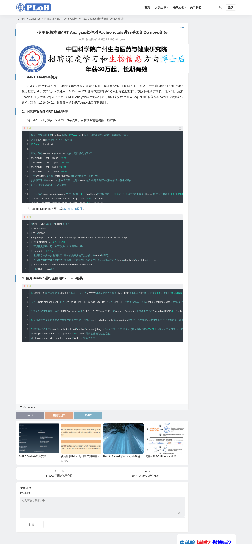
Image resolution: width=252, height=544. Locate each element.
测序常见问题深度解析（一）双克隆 (202, 243)
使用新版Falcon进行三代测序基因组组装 (205, 248)
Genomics (34, 18)
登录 (230, 7)
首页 (23, 18)
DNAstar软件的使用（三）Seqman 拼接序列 (207, 264)
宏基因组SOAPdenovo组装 (151, 451)
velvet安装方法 (190, 270)
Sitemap (174, 536)
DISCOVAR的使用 (192, 254)
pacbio (29, 413)
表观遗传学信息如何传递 (196, 259)
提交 (31, 519)
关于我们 (195, 7)
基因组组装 (55, 413)
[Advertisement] (95, 376)
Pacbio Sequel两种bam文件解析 (115, 451)
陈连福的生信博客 (89, 39)
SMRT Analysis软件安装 (32, 451)
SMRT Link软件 (72, 206)
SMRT (82, 413)
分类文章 (160, 7)
